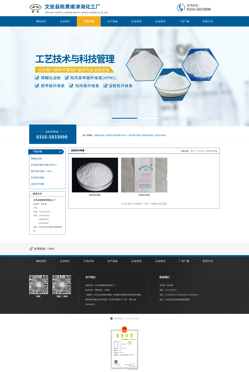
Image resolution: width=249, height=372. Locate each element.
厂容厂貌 (184, 261)
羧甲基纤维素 (134, 135)
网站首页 (41, 261)
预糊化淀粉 (99, 135)
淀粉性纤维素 (160, 135)
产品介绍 (200, 151)
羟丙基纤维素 (147, 135)
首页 (192, 151)
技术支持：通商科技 (94, 290)
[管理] (107, 290)
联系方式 (208, 261)
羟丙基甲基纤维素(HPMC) (116, 135)
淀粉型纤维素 (95, 195)
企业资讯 (160, 261)
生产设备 (113, 261)
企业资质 (136, 261)
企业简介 (65, 261)
